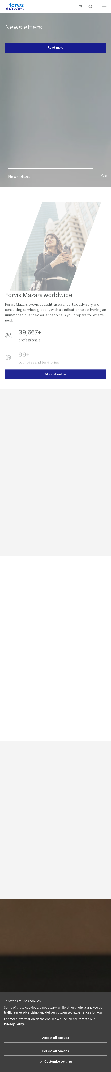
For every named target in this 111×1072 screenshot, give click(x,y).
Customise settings (55, 1061)
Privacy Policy (14, 1023)
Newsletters (23, 26)
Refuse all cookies (55, 1050)
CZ (90, 6)
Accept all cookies (55, 1037)
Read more (56, 47)
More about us (55, 379)
